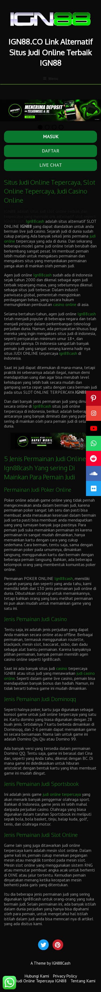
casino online (64, 304)
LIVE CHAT (50, 165)
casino (61, 668)
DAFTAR (50, 151)
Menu (50, 78)
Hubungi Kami (36, 976)
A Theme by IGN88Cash (50, 963)
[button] (93, 488)
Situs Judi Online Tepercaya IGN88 (36, 980)
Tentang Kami (82, 980)
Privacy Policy (65, 976)
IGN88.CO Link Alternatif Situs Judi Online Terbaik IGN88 (51, 52)
